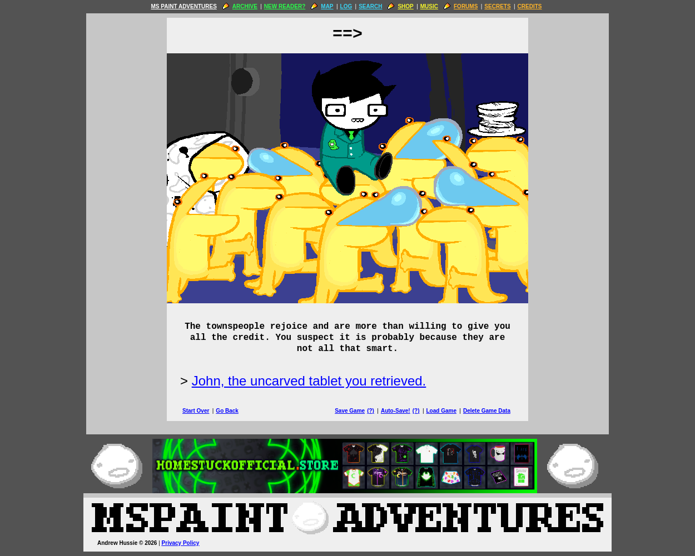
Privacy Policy (181, 543)
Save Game (350, 411)
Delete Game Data (486, 411)
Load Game (441, 411)
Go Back (227, 411)
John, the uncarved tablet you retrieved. (309, 380)
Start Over (195, 411)
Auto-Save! (395, 411)
